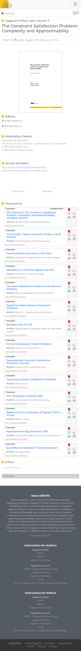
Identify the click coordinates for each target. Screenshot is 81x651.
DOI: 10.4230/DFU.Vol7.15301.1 (15, 261)
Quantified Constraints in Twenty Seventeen (32, 447)
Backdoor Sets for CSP (19, 324)
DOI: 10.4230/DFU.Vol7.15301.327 (15, 456)
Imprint (31, 646)
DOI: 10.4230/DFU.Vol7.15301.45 (15, 277)
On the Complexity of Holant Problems (28, 344)
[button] (75, 13)
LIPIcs (40, 553)
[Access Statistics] (74, 213)
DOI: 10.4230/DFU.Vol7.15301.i (14, 245)
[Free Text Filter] (40, 467)
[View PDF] (69, 210)
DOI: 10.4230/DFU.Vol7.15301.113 (15, 316)
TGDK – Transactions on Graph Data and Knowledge (40, 583)
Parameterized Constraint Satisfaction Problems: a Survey (28, 361)
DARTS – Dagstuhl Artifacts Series (40, 569)
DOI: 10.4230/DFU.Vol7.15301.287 (16, 439)
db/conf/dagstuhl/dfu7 (22, 150)
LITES (40, 579)
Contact (53, 646)
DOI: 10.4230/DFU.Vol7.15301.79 (15, 297)
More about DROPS (40, 535)
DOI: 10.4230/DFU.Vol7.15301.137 (15, 335)
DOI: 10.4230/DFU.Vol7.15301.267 (16, 423)
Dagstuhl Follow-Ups (40, 560)
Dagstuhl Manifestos (40, 576)
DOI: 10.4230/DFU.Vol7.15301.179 (15, 371)
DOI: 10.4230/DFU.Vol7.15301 (14, 226)
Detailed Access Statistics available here (25, 167)
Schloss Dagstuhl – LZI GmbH (39, 643)
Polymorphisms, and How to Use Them (29, 253)
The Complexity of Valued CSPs (24, 396)
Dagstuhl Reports (40, 572)
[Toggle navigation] (75, 4)
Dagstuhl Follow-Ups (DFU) (41, 40)
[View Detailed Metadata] (69, 213)
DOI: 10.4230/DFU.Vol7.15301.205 (16, 387)
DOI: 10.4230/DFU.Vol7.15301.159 (15, 352)
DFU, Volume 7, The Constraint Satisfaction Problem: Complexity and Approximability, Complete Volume (31, 215)
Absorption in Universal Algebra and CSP (30, 270)
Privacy (41, 646)
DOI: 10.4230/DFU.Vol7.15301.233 (15, 404)
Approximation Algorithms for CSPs (27, 431)
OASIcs (40, 556)
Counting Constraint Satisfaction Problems (31, 379)
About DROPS (65, 643)
